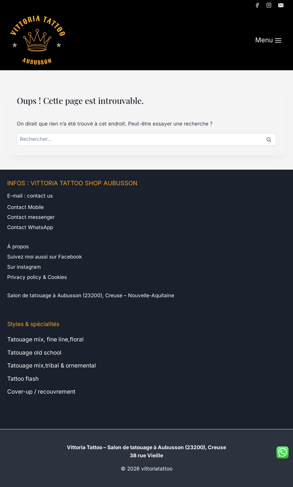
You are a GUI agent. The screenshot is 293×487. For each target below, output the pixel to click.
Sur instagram (24, 267)
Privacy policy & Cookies (37, 277)
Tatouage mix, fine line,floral (45, 339)
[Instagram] (269, 5)
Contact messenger (31, 217)
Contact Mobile (25, 207)
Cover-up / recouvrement (41, 391)
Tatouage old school (34, 352)
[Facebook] (257, 5)
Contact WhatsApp (30, 227)
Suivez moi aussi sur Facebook (44, 257)
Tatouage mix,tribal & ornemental (51, 365)
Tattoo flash (23, 378)
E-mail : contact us (30, 196)
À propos (18, 247)
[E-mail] (281, 5)
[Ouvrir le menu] (268, 40)
